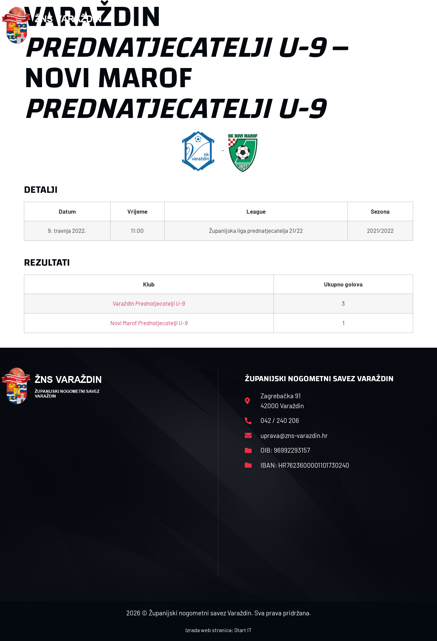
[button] (422, 25)
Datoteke (328, 25)
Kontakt (365, 25)
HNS (208, 25)
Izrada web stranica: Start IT (218, 630)
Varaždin (149, 303)
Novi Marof (149, 322)
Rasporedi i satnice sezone (264, 25)
